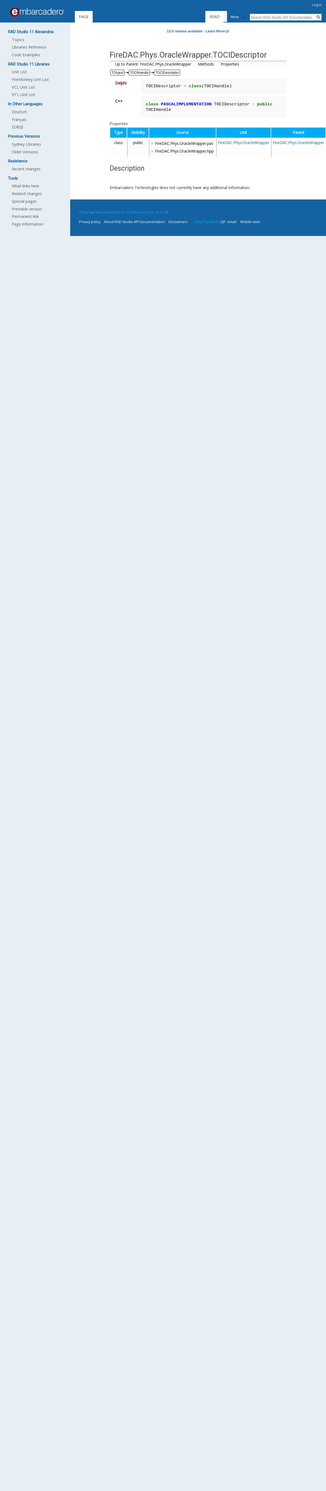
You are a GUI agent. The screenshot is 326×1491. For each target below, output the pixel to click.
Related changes (27, 193)
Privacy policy (89, 221)
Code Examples (26, 54)
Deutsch (19, 111)
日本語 (17, 127)
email (231, 221)
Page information (27, 224)
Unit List (19, 71)
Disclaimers (178, 221)
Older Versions (25, 151)
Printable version (27, 209)
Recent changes (26, 168)
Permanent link (25, 216)
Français (19, 119)
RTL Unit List (23, 94)
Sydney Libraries (26, 144)
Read (217, 16)
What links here (25, 186)
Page (84, 16)
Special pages (24, 201)
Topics (18, 39)
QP (223, 221)
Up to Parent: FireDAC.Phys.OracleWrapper (153, 64)
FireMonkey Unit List (30, 79)
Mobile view (250, 221)
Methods (206, 64)
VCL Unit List (23, 87)
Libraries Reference (29, 47)
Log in (317, 4)
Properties (230, 64)
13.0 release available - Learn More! (196, 31)
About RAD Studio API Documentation (134, 221)
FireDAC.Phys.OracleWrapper (243, 142)
